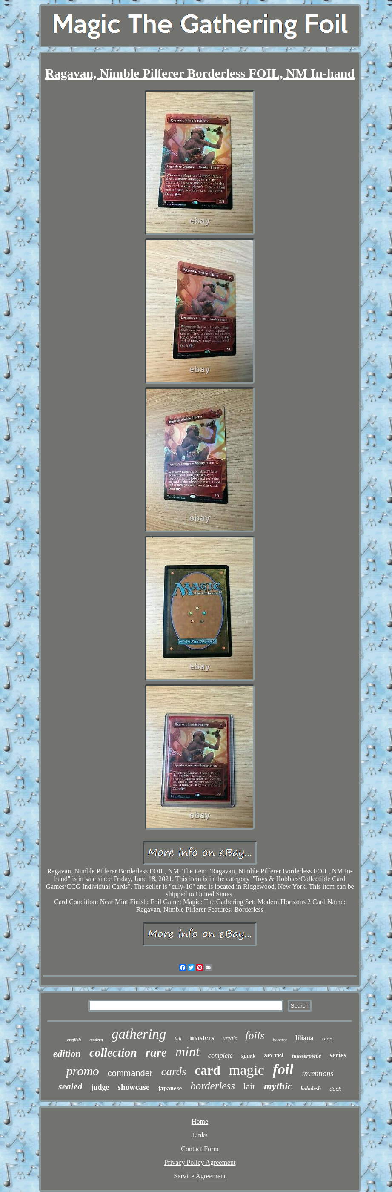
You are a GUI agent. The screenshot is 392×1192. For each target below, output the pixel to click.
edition (67, 1053)
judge (100, 1087)
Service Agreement (200, 1176)
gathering (139, 1034)
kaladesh (311, 1088)
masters (202, 1038)
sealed (70, 1086)
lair (249, 1086)
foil (283, 1069)
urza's (230, 1038)
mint (187, 1051)
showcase (133, 1087)
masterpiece (306, 1056)
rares (327, 1039)
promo (82, 1071)
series (338, 1055)
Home (200, 1121)
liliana (304, 1038)
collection (113, 1052)
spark (248, 1055)
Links (199, 1135)
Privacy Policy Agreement (200, 1162)
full (178, 1039)
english (74, 1039)
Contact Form (199, 1148)
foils (254, 1035)
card (207, 1070)
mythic (278, 1085)
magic (246, 1070)
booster (280, 1039)
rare (156, 1052)
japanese (170, 1088)
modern (96, 1039)
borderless (212, 1085)
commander (130, 1073)
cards (173, 1071)
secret (273, 1054)
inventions (317, 1073)
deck (335, 1089)
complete (220, 1055)
